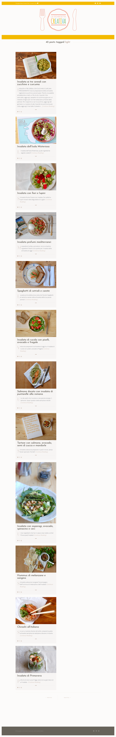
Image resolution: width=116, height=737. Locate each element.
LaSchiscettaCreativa (38, 731)
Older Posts (48, 697)
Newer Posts (67, 697)
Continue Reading (48, 106)
